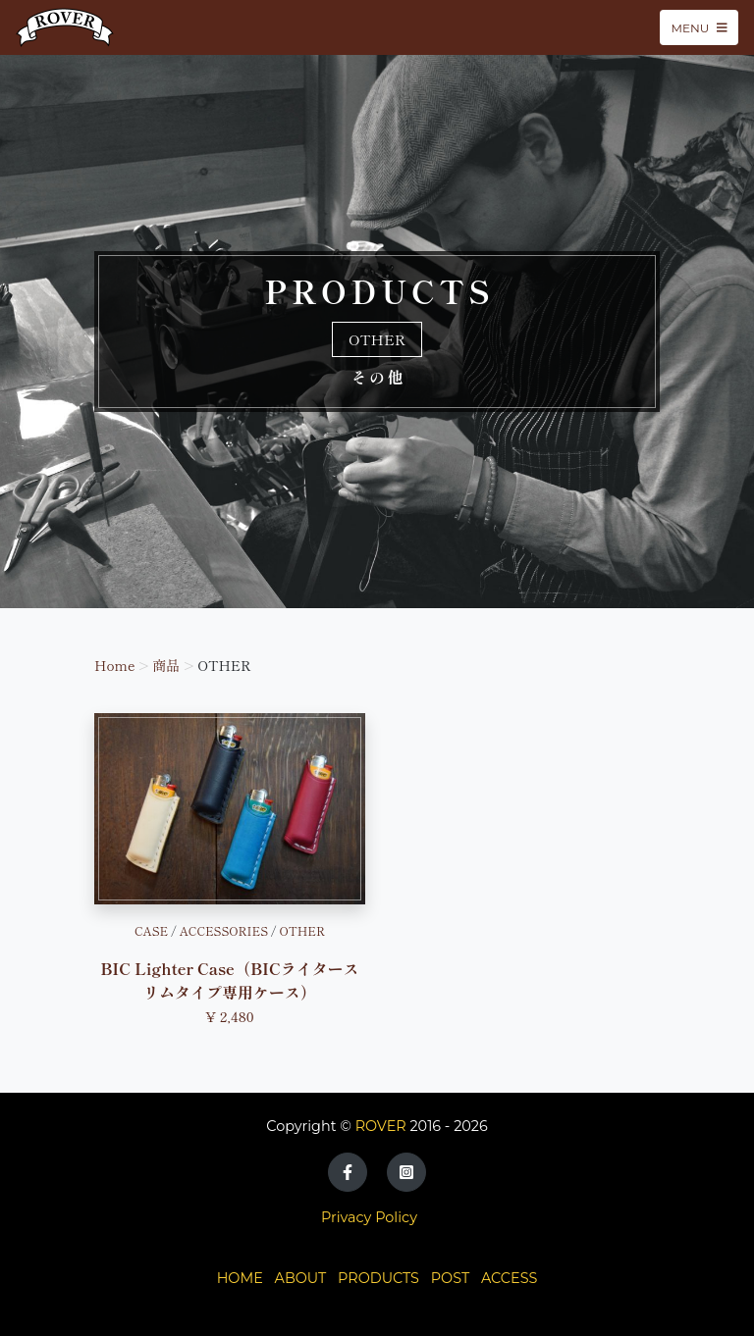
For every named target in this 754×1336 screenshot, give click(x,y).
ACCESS (509, 1278)
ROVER (380, 1126)
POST (450, 1278)
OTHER (302, 930)
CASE (151, 930)
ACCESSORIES (224, 930)
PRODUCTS (378, 1278)
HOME (240, 1278)
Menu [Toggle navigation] (699, 27)
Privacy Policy (369, 1217)
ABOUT (301, 1278)
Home (114, 665)
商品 (166, 665)
